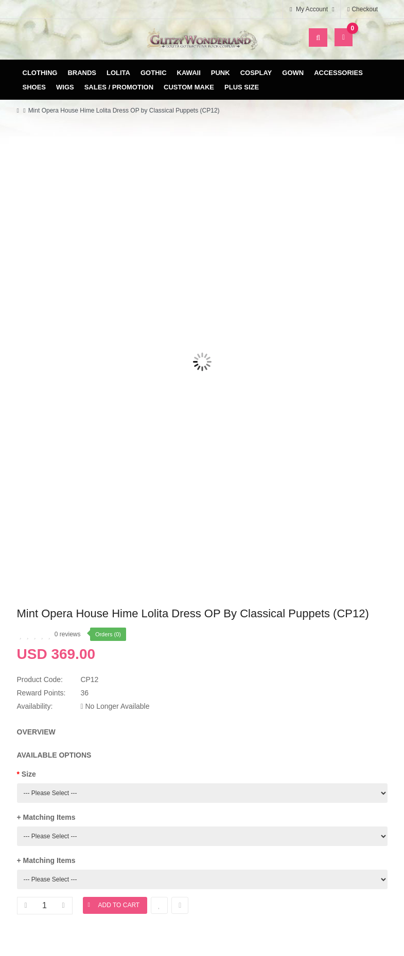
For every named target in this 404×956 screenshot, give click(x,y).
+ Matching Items (46, 817)
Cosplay (256, 73)
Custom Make (189, 87)
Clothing (40, 73)
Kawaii (189, 73)
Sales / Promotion (118, 87)
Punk (220, 73)
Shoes (34, 87)
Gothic (153, 73)
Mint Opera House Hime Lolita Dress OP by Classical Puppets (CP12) (124, 110)
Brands (81, 73)
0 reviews (68, 634)
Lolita (118, 73)
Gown (293, 73)
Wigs (65, 87)
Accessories (338, 73)
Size (29, 774)
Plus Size (241, 87)
